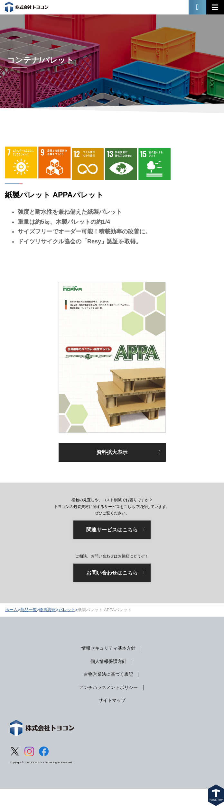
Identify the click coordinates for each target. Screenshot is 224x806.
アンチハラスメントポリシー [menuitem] (108, 687)
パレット (67, 609)
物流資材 (47, 609)
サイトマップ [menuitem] (112, 700)
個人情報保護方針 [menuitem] (108, 661)
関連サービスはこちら (112, 529)
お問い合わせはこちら (112, 572)
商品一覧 (28, 609)
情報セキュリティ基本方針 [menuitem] (108, 648)
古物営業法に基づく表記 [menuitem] (108, 674)
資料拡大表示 (112, 452)
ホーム (11, 609)
